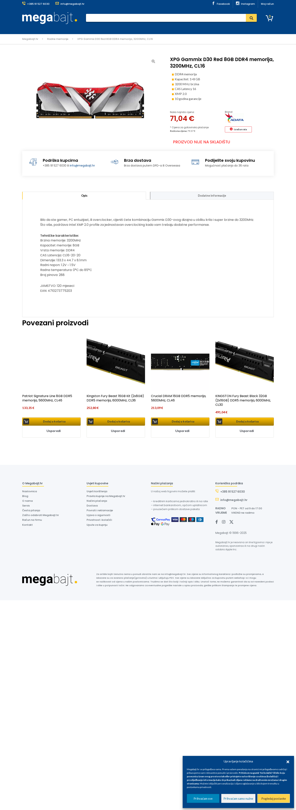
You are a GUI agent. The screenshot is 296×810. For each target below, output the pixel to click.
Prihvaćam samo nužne (238, 798)
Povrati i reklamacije (100, 511)
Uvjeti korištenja (97, 492)
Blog (25, 497)
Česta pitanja (31, 511)
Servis (102, 28)
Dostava (116, 28)
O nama (144, 28)
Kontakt (159, 28)
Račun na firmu (32, 521)
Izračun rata (240, 129)
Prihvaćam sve (203, 798)
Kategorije (32, 28)
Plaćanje (88, 28)
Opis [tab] (84, 196)
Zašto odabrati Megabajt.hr (40, 516)
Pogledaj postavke (273, 798)
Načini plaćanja (97, 502)
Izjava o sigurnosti (98, 516)
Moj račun (267, 4)
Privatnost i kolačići (99, 521)
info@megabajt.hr (82, 166)
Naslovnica (70, 28)
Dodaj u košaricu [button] (54, 422)
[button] (288, 761)
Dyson (130, 28)
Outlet (173, 28)
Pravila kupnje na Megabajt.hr (106, 497)
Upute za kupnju (97, 526)
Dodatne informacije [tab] (212, 196)
